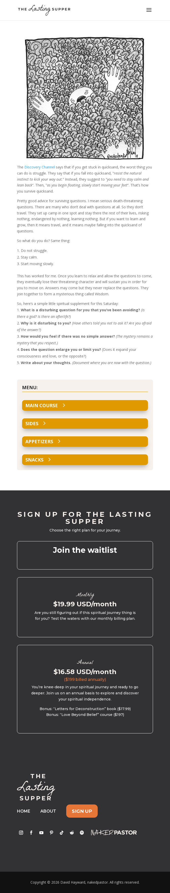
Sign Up (82, 811)
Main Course (41, 405)
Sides (31, 423)
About (48, 811)
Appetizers (39, 441)
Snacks (34, 460)
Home (23, 811)
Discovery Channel (39, 167)
